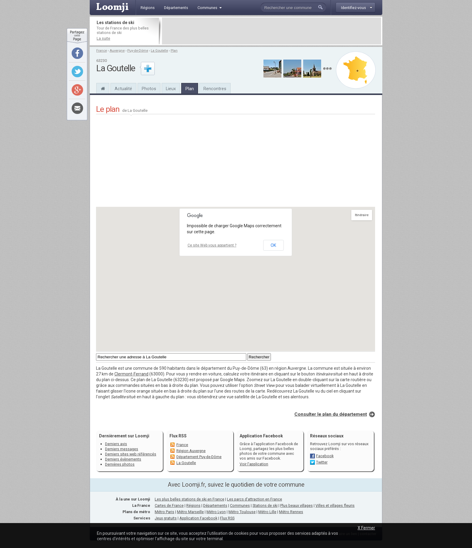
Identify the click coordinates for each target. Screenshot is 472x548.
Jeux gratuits (166, 518)
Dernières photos (120, 464)
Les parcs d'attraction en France (254, 499)
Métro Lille (267, 512)
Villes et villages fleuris (335, 505)
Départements (215, 505)
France (101, 51)
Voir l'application (254, 464)
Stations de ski (265, 505)
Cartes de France (169, 505)
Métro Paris (164, 512)
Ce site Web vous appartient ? (212, 245)
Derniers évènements (123, 459)
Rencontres (214, 88)
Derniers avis (116, 444)
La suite (103, 38)
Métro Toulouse (242, 512)
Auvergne (117, 51)
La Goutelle (159, 51)
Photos (149, 88)
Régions (193, 505)
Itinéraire (361, 215)
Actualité (123, 88)
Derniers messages (121, 449)
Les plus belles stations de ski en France (189, 499)
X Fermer (366, 527)
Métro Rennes (291, 512)
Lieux (171, 88)
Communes (240, 505)
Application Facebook (198, 518)
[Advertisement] (271, 30)
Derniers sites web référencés (130, 454)
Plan (174, 51)
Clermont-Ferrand (131, 374)
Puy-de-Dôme (137, 51)
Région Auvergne (191, 451)
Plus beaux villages (296, 505)
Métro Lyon (216, 512)
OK (273, 245)
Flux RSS (178, 435)
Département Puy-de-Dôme (199, 457)
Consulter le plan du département (330, 414)
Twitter (322, 462)
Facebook (325, 456)
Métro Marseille (190, 512)
